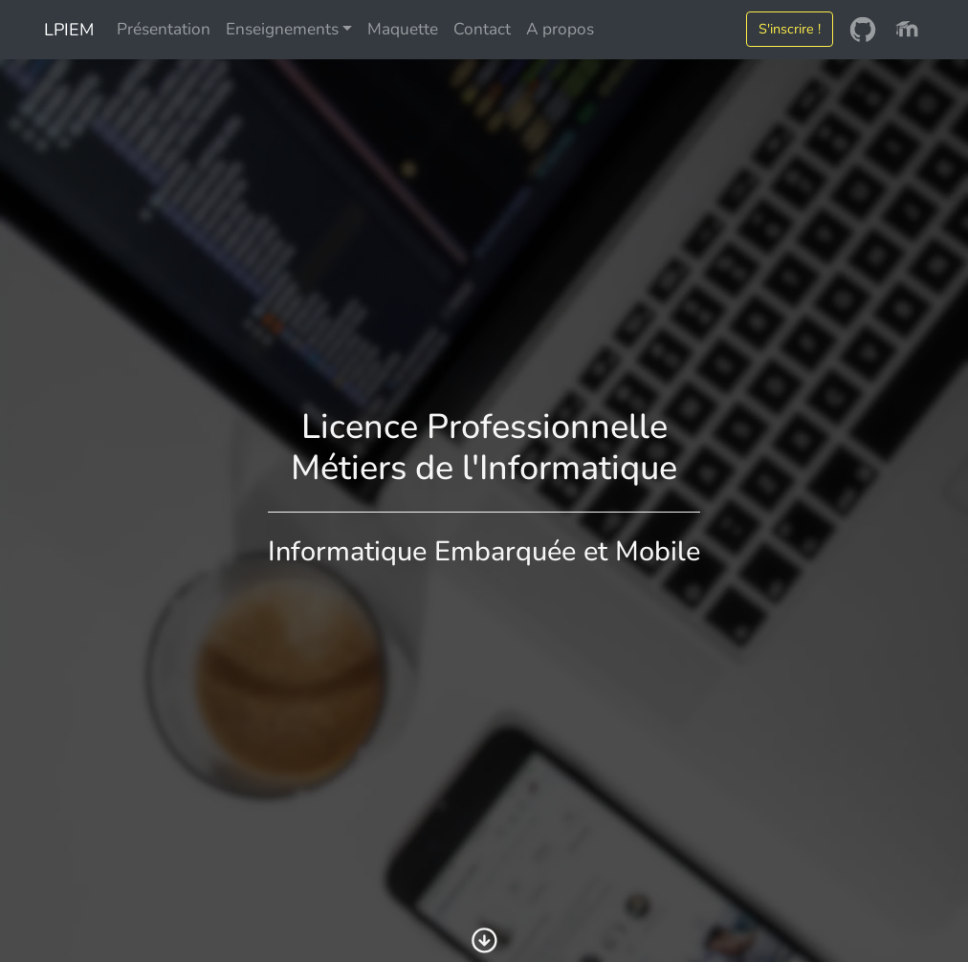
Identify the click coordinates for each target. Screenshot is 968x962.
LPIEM (66, 29)
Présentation (163, 29)
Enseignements (282, 29)
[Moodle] (907, 30)
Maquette (402, 29)
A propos (560, 29)
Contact (482, 29)
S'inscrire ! (790, 28)
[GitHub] (863, 30)
